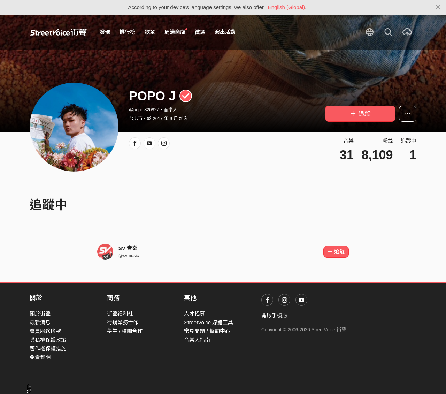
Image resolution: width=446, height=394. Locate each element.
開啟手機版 (274, 315)
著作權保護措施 (48, 348)
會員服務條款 (45, 331)
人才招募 (194, 314)
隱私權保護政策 (48, 340)
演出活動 (225, 32)
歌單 (150, 32)
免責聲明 (40, 357)
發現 (105, 32)
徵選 (200, 32)
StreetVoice (58, 32)
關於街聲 (40, 314)
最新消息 (40, 322)
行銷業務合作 (122, 322)
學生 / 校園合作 (125, 331)
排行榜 (127, 32)
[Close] (438, 7)
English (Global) (286, 7)
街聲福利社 (120, 314)
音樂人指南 (197, 340)
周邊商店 (175, 31)
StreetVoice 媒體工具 (208, 322)
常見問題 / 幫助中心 (207, 331)
